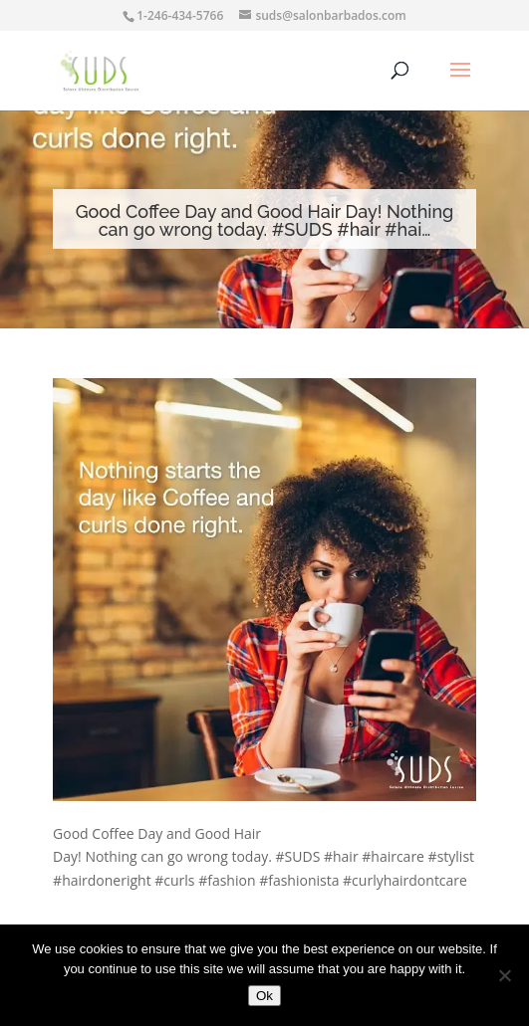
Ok (264, 995)
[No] (504, 975)
